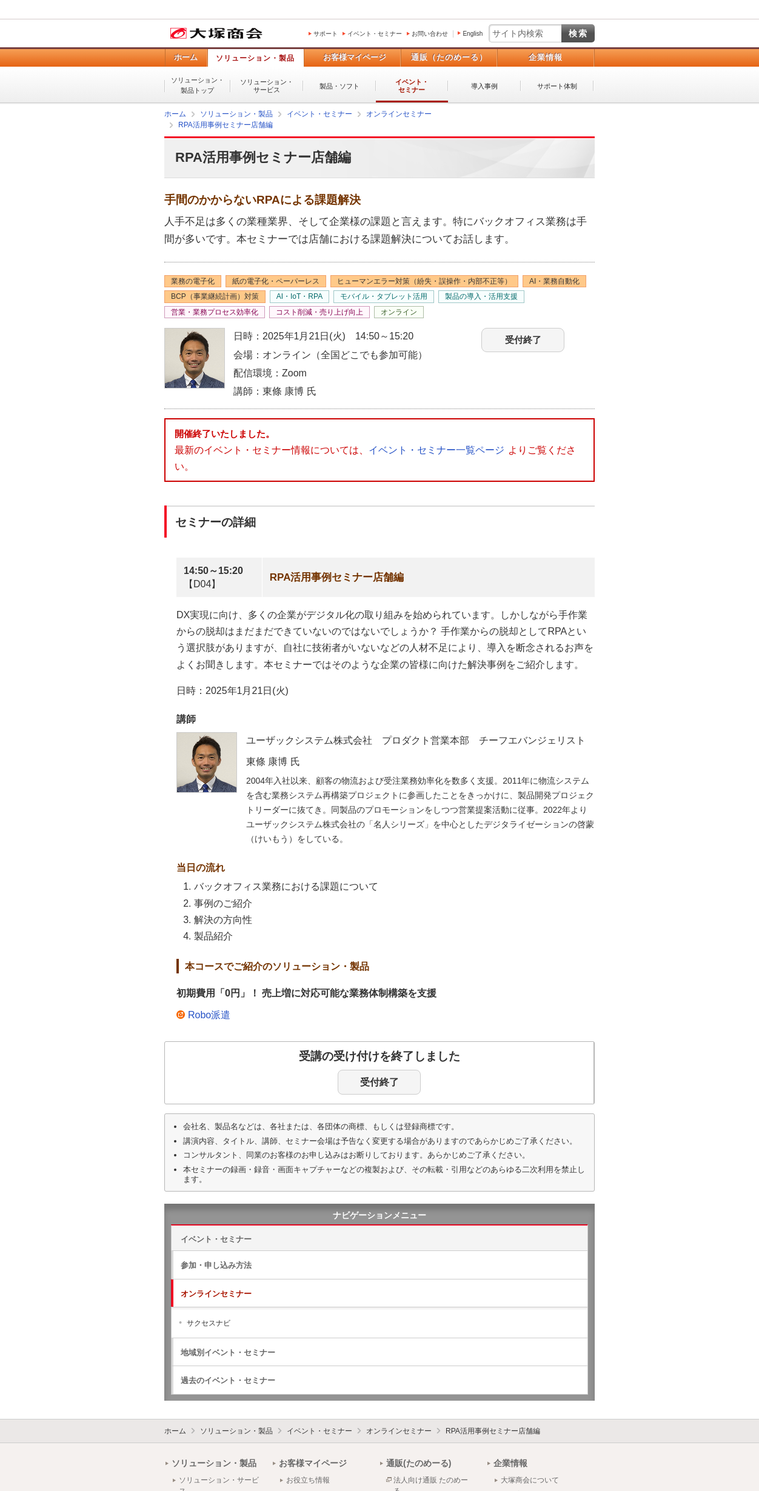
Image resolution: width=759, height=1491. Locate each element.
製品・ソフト (339, 86)
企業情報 (546, 57)
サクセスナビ (208, 1323)
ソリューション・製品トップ (197, 85)
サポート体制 (557, 86)
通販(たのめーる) (418, 1463)
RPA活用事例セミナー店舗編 (493, 1431)
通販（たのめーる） (449, 57)
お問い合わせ (430, 33)
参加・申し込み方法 (216, 1265)
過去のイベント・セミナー (228, 1380)
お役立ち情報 (308, 1480)
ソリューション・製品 (255, 58)
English (473, 33)
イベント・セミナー (374, 33)
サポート (325, 33)
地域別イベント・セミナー (228, 1352)
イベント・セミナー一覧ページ (436, 450)
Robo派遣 (209, 1015)
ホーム (186, 57)
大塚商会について (530, 1480)
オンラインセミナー (216, 1293)
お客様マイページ (354, 57)
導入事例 (484, 86)
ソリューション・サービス (266, 85)
